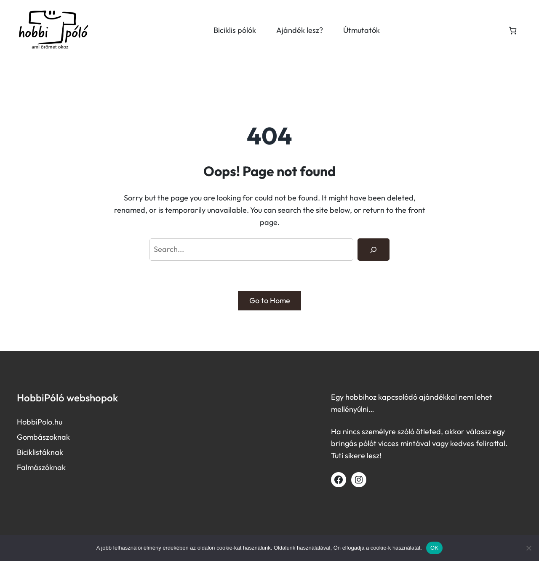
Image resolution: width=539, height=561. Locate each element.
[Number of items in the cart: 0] (512, 30)
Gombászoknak (43, 437)
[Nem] (528, 548)
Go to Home (269, 300)
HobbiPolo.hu (39, 422)
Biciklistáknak (40, 452)
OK (434, 548)
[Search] (374, 249)
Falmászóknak (41, 467)
